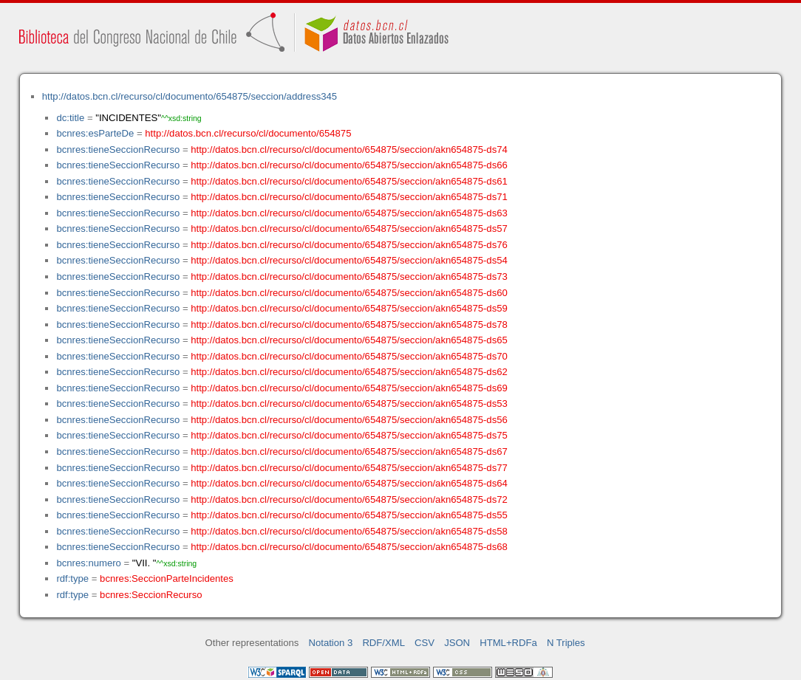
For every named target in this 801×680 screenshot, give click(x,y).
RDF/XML (383, 642)
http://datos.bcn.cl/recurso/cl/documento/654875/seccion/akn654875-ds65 (349, 340)
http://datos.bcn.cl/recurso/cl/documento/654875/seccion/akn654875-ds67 (349, 451)
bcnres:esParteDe (95, 133)
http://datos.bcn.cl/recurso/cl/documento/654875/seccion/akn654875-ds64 (349, 483)
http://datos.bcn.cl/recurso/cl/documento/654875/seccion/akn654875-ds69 (349, 388)
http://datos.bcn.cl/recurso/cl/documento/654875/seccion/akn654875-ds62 (349, 371)
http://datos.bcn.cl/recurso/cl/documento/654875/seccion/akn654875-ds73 (349, 276)
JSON (457, 642)
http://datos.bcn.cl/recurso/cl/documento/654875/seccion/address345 (189, 96)
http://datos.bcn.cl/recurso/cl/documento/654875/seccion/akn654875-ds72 (349, 499)
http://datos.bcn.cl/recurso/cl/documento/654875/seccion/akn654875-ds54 (349, 260)
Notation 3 (331, 642)
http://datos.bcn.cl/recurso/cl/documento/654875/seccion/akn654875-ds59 (349, 308)
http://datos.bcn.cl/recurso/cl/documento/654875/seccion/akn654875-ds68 (349, 546)
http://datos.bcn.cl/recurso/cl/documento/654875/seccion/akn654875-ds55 (349, 515)
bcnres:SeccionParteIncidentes (167, 578)
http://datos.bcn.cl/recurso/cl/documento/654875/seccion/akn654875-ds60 (349, 292)
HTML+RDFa (508, 642)
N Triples (566, 642)
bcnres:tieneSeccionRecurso (118, 149)
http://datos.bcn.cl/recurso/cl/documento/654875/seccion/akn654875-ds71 (349, 196)
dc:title (70, 117)
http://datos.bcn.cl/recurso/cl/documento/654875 (248, 133)
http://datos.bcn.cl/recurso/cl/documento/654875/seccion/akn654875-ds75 (349, 435)
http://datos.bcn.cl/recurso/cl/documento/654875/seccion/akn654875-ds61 (349, 181)
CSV (424, 642)
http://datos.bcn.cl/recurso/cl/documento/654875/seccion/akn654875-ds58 (349, 531)
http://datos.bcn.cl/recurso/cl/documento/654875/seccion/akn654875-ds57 (349, 228)
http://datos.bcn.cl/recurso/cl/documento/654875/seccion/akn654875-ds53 (349, 403)
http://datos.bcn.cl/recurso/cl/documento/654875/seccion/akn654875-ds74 (349, 149)
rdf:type (72, 578)
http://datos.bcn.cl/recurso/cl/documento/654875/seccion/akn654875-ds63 (349, 213)
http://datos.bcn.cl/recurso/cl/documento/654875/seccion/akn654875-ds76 (349, 244)
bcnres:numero (88, 563)
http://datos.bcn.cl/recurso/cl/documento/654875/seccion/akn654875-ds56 (349, 419)
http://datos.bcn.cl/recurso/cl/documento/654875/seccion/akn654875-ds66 (349, 165)
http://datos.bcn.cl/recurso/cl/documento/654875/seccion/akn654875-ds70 (349, 356)
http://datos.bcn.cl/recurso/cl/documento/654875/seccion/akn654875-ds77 (349, 467)
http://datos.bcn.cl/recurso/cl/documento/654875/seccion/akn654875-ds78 (349, 324)
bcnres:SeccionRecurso (151, 594)
